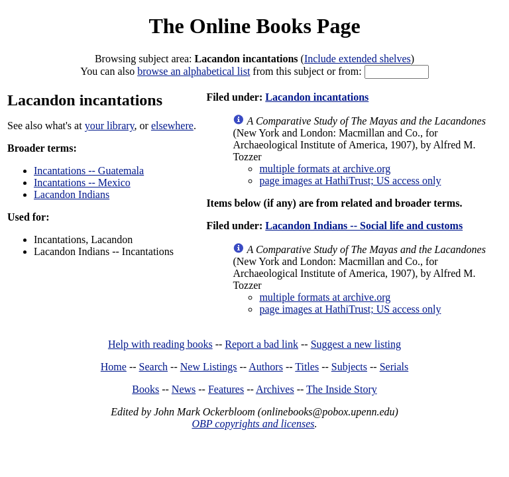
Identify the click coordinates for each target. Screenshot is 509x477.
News (184, 389)
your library (110, 125)
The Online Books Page (254, 26)
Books (145, 389)
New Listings (208, 366)
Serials (394, 366)
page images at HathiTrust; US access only (350, 180)
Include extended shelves (357, 58)
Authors (266, 366)
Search (153, 366)
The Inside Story (341, 389)
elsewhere (172, 125)
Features (226, 389)
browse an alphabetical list (193, 71)
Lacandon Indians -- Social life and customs (364, 225)
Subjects (349, 366)
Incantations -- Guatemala (89, 170)
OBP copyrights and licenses (253, 423)
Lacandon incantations (316, 97)
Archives (275, 389)
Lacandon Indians (71, 194)
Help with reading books (160, 344)
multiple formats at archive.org (324, 168)
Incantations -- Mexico (82, 182)
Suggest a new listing (356, 344)
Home (114, 366)
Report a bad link (261, 344)
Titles (307, 366)
